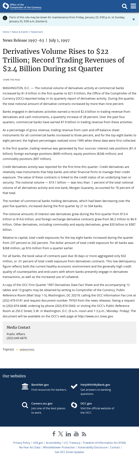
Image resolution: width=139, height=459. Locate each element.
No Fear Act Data (29, 447)
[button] (124, 6)
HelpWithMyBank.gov (95, 385)
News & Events (20, 31)
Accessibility (53, 443)
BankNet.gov (40, 385)
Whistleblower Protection (59, 447)
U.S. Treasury (72, 443)
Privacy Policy (21, 443)
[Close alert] (133, 19)
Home (6, 31)
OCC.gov (86, 403)
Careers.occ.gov (41, 403)
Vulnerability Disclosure (93, 447)
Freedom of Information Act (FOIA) (104, 443)
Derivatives (27, 349)
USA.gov (38, 443)
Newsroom (37, 31)
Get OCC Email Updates (69, 452)
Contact (115, 447)
